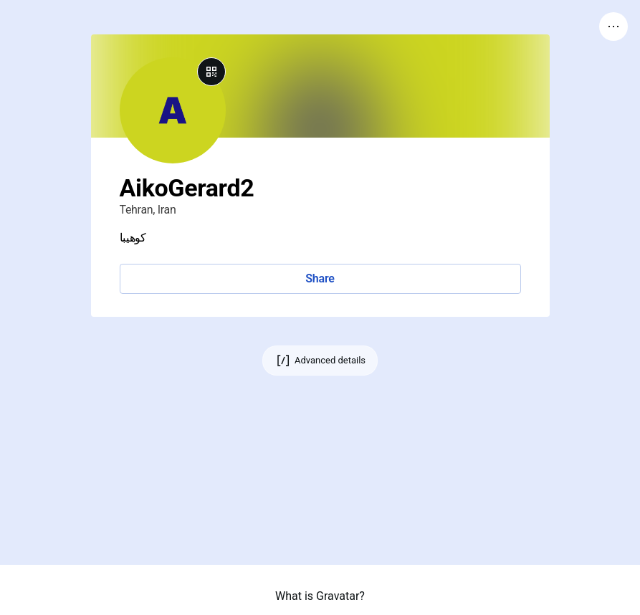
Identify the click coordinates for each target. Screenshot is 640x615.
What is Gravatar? (320, 596)
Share (319, 278)
